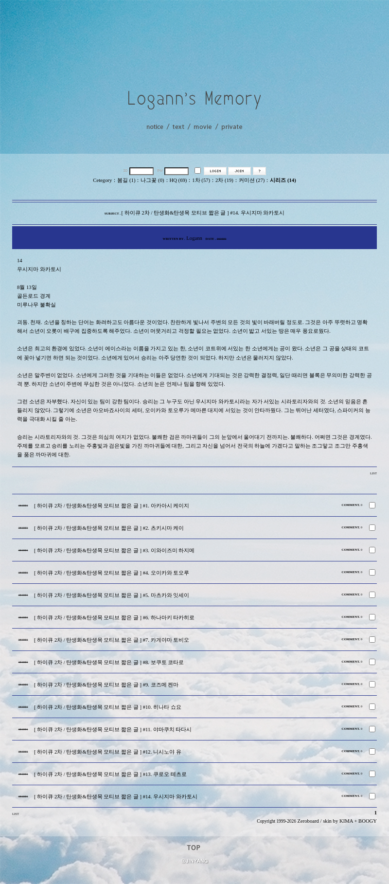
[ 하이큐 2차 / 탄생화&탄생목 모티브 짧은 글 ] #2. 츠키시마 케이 (109, 528)
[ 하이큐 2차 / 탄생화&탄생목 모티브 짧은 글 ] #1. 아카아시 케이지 (111, 505)
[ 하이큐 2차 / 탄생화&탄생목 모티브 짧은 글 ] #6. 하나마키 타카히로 (114, 617)
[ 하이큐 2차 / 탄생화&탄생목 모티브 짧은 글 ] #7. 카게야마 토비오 (111, 640)
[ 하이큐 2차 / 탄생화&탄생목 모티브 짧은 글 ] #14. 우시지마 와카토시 (115, 796)
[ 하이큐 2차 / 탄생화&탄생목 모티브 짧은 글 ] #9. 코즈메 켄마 (106, 684)
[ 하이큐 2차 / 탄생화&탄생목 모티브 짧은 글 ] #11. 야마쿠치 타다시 (113, 729)
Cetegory (102, 180)
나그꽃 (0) (152, 180)
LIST (373, 473)
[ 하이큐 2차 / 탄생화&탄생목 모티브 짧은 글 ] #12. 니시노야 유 (107, 752)
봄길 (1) (126, 180)
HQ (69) (178, 180)
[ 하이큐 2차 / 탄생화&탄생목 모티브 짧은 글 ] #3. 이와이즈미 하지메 (114, 550)
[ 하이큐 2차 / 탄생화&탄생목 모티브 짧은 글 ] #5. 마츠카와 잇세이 (111, 595)
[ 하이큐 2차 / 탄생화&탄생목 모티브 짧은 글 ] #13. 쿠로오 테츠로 (110, 774)
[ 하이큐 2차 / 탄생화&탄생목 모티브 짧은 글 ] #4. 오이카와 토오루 (111, 573)
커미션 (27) (252, 180)
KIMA (346, 821)
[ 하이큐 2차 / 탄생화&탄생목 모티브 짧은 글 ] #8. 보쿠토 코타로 (109, 662)
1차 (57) (201, 180)
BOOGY (367, 821)
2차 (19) (224, 180)
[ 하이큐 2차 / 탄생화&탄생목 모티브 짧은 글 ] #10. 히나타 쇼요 (107, 707)
